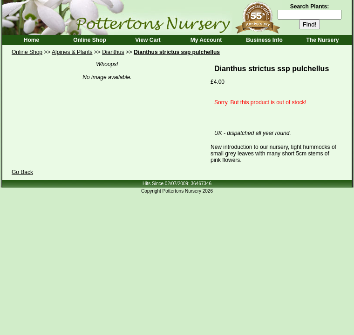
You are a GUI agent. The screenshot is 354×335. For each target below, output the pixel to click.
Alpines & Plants (72, 52)
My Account (206, 40)
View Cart (147, 40)
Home (31, 40)
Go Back (22, 172)
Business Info (264, 40)
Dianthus (113, 52)
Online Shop (89, 40)
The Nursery (322, 40)
